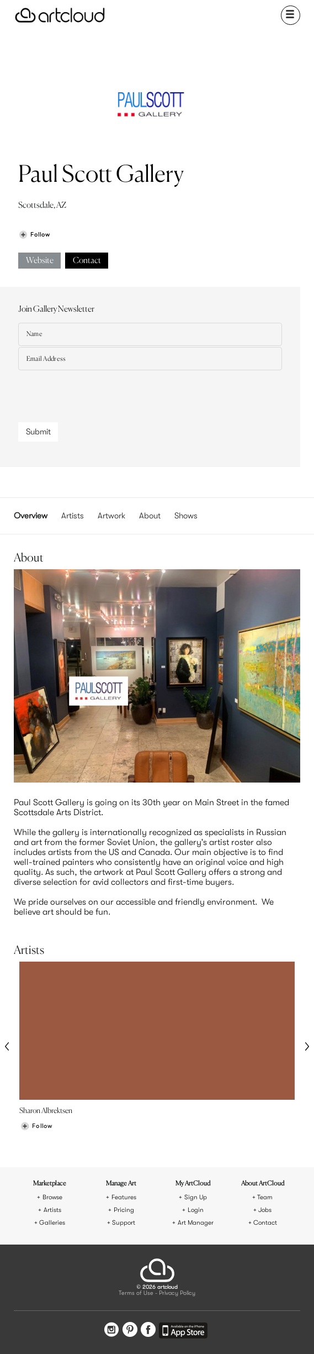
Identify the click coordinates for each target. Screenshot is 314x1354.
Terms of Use (136, 1293)
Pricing (124, 1210)
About (150, 516)
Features (123, 1197)
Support (123, 1222)
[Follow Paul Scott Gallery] (34, 234)
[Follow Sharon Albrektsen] (36, 1126)
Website (40, 260)
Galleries (52, 1222)
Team (265, 1197)
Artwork (111, 516)
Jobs (265, 1210)
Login (196, 1210)
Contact (87, 260)
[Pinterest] (130, 1330)
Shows (186, 516)
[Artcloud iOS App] (183, 1332)
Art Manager (196, 1222)
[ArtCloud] (60, 15)
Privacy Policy (177, 1293)
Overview (30, 516)
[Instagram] (111, 1330)
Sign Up (195, 1197)
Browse (52, 1197)
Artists (72, 516)
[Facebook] (148, 1330)
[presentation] (102, 392)
